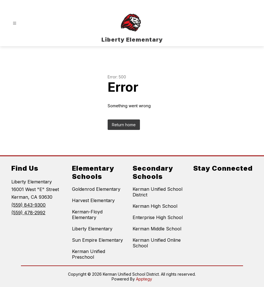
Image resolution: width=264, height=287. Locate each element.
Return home (124, 124)
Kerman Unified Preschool (88, 254)
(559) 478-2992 (28, 212)
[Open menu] (14, 23)
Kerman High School (155, 206)
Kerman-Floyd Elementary (87, 214)
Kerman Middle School (157, 229)
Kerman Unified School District (157, 192)
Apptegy (144, 279)
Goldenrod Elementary (96, 189)
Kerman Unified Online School (157, 243)
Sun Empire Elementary (97, 240)
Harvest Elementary (93, 200)
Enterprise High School (158, 217)
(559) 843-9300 (28, 205)
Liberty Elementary (92, 229)
